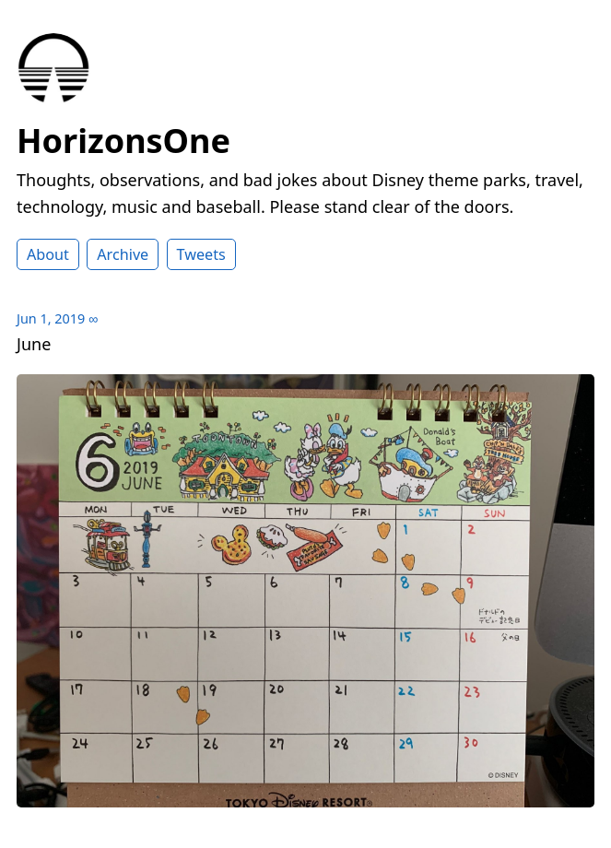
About (48, 254)
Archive (122, 254)
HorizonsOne (123, 140)
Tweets (201, 254)
